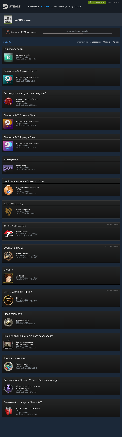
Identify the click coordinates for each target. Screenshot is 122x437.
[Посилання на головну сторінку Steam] (13, 8)
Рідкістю (116, 42)
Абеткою (106, 42)
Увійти (109, 2)
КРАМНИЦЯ (34, 6)
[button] (61, 55)
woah (19, 20)
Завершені (96, 42)
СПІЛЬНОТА (47, 6)
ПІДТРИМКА (75, 6)
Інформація (60, 6)
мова (116, 2)
